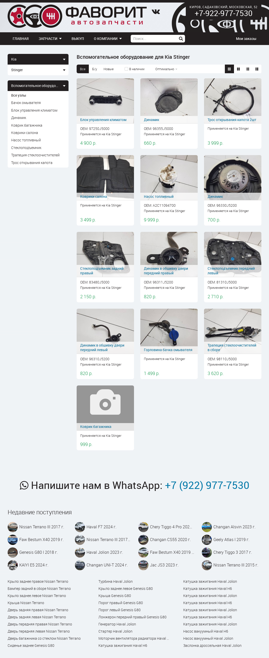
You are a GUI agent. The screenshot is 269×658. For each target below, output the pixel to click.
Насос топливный (26, 140)
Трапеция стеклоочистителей (35, 155)
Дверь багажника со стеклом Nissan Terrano (44, 638)
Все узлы (18, 95)
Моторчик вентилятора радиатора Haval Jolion (134, 638)
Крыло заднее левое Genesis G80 (125, 588)
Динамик (18, 117)
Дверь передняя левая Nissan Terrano (39, 631)
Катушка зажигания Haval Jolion (210, 581)
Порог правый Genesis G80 (120, 602)
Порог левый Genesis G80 (119, 609)
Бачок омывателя (26, 102)
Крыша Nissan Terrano (26, 602)
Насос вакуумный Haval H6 (205, 631)
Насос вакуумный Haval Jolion (208, 638)
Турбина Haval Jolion (115, 581)
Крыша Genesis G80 (114, 595)
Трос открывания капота (32, 162)
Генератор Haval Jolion (117, 624)
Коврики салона (24, 132)
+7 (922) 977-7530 (207, 485)
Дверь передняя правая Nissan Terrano (40, 624)
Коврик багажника (26, 125)
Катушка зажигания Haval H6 (122, 645)
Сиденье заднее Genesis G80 (31, 645)
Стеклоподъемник (26, 147)
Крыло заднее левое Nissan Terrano (37, 595)
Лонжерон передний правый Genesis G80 (132, 617)
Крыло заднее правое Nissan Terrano (38, 581)
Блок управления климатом (34, 110)
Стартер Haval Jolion (115, 631)
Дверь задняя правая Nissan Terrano (38, 609)
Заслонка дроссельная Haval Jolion (212, 645)
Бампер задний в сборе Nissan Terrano (39, 588)
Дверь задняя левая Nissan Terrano (37, 617)
